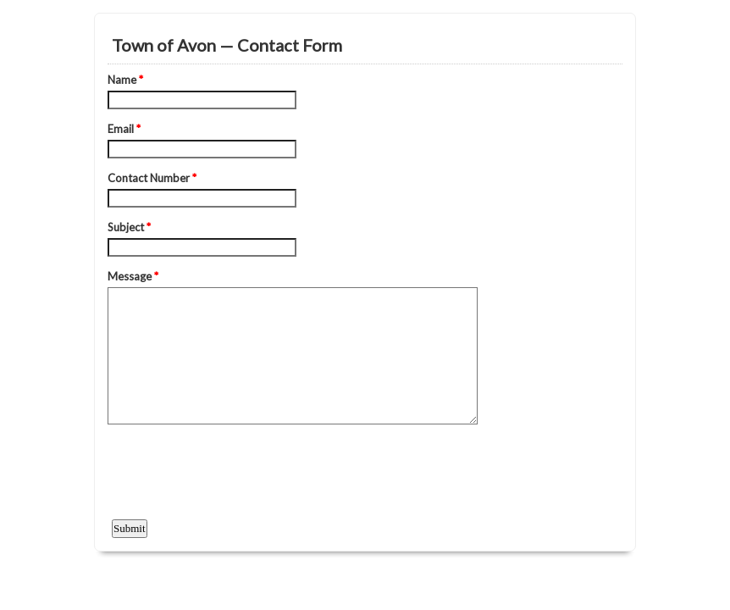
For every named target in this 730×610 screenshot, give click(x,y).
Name (125, 79)
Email (124, 129)
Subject (129, 227)
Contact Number (152, 178)
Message (133, 276)
